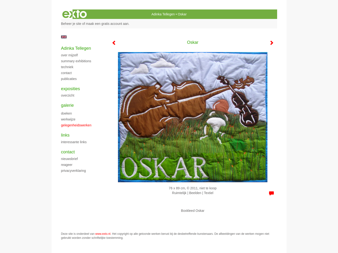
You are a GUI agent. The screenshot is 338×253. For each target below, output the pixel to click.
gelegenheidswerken (76, 125)
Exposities (70, 88)
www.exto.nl (102, 233)
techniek (67, 67)
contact (66, 73)
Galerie (67, 105)
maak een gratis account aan (107, 24)
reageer (66, 165)
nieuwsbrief (69, 159)
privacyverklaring (73, 171)
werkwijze (68, 119)
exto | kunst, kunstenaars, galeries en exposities (74, 14)
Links (65, 135)
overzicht (67, 95)
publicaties (69, 79)
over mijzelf (69, 55)
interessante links (74, 142)
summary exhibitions (76, 61)
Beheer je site (71, 24)
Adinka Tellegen (163, 14)
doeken (66, 113)
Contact (68, 152)
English (64, 37)
